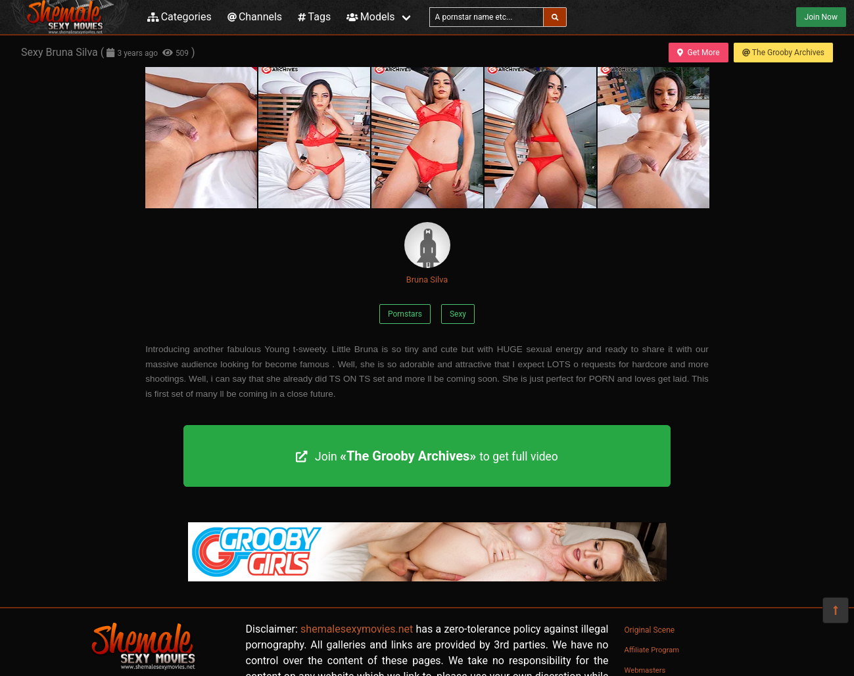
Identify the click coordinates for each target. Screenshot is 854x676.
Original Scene (650, 630)
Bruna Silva (427, 253)
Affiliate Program (652, 650)
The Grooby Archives (783, 52)
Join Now (821, 17)
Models (370, 17)
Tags (314, 17)
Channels (254, 17)
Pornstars (405, 314)
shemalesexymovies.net (356, 629)
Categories (179, 17)
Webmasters (645, 670)
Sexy (458, 314)
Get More (698, 52)
